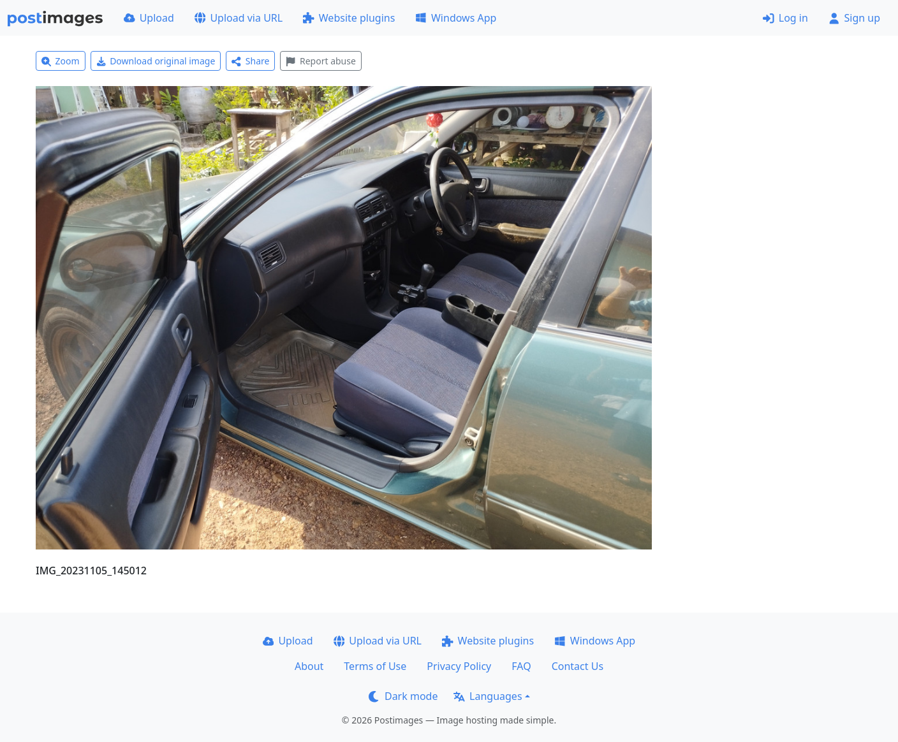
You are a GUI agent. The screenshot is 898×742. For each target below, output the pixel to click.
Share (250, 61)
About (309, 666)
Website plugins (349, 18)
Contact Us (577, 666)
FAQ (521, 666)
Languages (487, 696)
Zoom (60, 61)
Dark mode (403, 696)
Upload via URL (239, 18)
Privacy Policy (459, 666)
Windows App (455, 18)
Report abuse (320, 61)
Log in (785, 18)
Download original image (156, 61)
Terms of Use (375, 666)
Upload (149, 18)
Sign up (854, 18)
